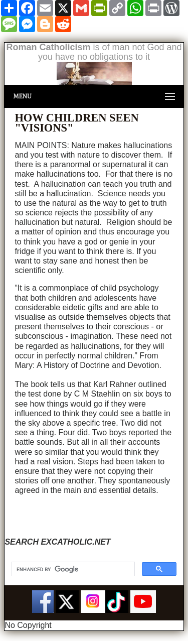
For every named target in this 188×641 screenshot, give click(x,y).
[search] (72, 569)
